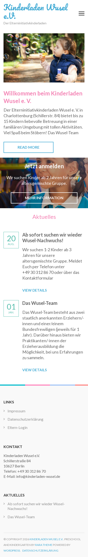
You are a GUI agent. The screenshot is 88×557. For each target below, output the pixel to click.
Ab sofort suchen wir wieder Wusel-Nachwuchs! (52, 237)
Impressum (16, 411)
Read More (28, 147)
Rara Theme (43, 545)
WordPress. (12, 550)
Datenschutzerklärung (25, 419)
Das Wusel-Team (39, 303)
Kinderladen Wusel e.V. (36, 11)
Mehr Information (44, 197)
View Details (34, 290)
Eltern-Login (17, 427)
